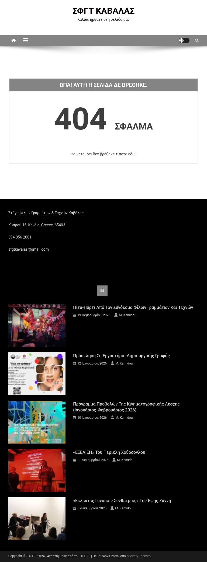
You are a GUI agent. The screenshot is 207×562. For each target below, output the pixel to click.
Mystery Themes (138, 556)
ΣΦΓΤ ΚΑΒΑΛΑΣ (104, 11)
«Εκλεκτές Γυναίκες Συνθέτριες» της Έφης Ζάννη (122, 500)
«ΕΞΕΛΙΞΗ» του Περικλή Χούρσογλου (109, 452)
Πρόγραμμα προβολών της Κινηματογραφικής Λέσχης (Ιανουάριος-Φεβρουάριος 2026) (126, 407)
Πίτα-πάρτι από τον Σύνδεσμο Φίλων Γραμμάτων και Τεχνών (133, 307)
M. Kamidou (127, 315)
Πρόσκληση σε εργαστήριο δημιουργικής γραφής (121, 355)
